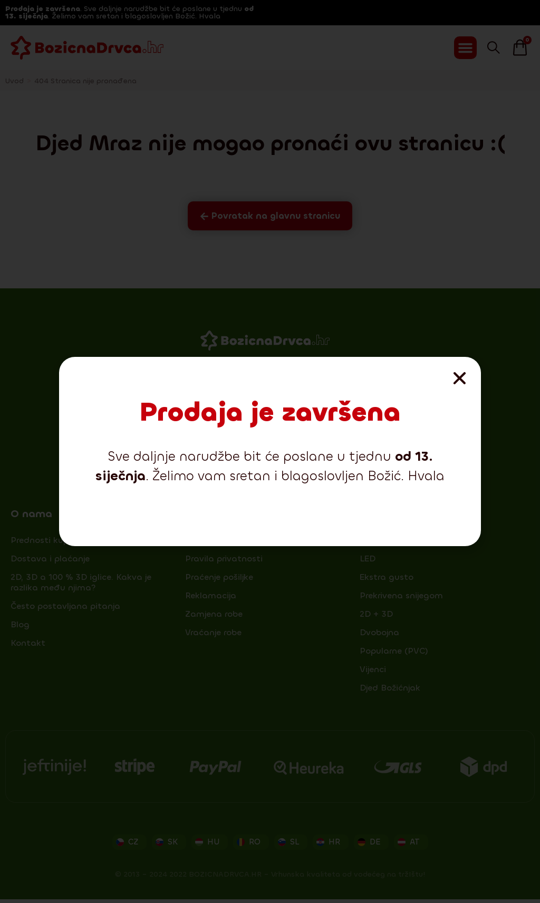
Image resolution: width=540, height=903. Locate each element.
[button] (459, 378)
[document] (270, 451)
